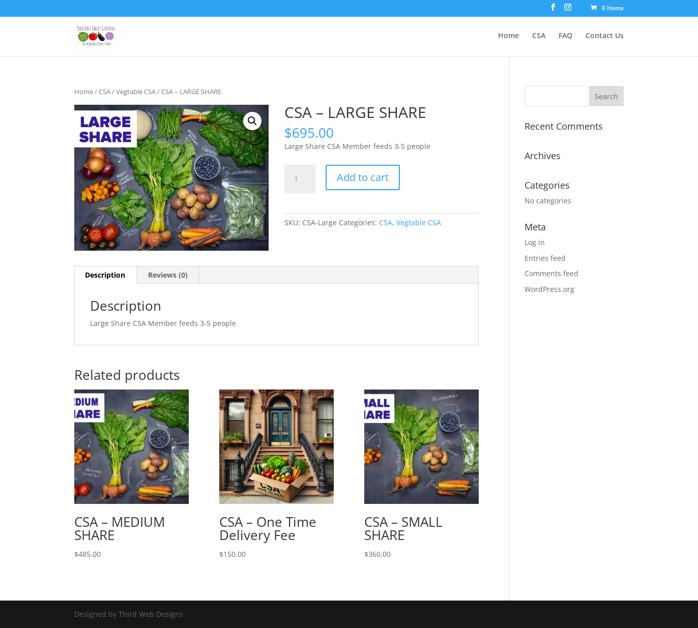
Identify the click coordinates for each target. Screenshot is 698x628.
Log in (535, 242)
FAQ (565, 36)
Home (508, 36)
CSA (538, 36)
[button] (252, 121)
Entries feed (545, 258)
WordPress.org (549, 289)
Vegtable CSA (136, 91)
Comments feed (551, 273)
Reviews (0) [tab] (168, 275)
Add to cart (363, 177)
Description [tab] (105, 275)
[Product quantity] (299, 179)
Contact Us (605, 36)
